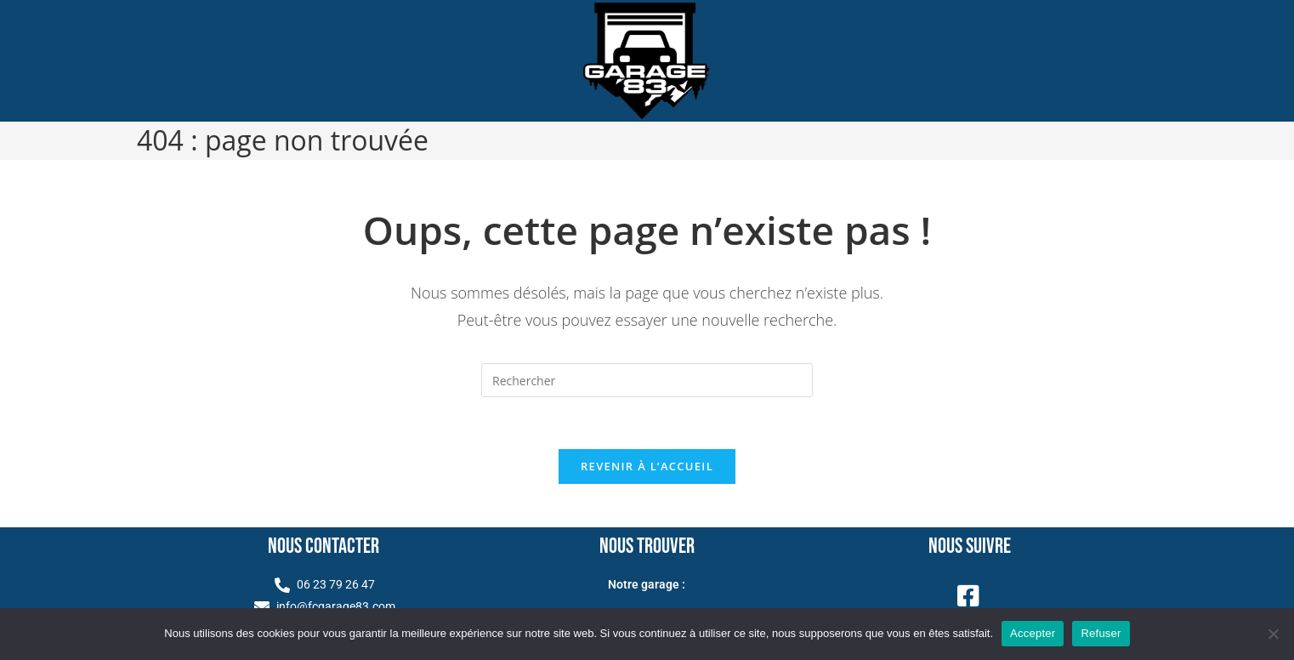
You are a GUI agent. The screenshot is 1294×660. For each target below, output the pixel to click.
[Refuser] (1272, 633)
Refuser (1101, 633)
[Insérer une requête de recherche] (647, 380)
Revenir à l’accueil (647, 466)
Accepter (1032, 633)
